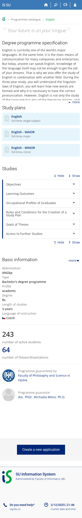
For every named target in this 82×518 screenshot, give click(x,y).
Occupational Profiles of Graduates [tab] (31, 203)
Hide (58, 176)
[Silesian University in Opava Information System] (6, 5)
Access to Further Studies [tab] (24, 234)
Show (74, 176)
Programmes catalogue (26, 19)
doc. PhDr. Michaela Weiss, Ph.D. (41, 397)
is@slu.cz (15, 509)
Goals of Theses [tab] (17, 224)
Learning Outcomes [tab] (20, 194)
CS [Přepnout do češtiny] (65, 4)
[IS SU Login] (75, 5)
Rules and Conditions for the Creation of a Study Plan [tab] (36, 213)
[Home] (46, 5)
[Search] (56, 5)
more (74, 102)
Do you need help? (22, 505)
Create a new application (41, 450)
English (50, 19)
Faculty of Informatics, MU (50, 479)
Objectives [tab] (13, 184)
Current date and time (63, 509)
